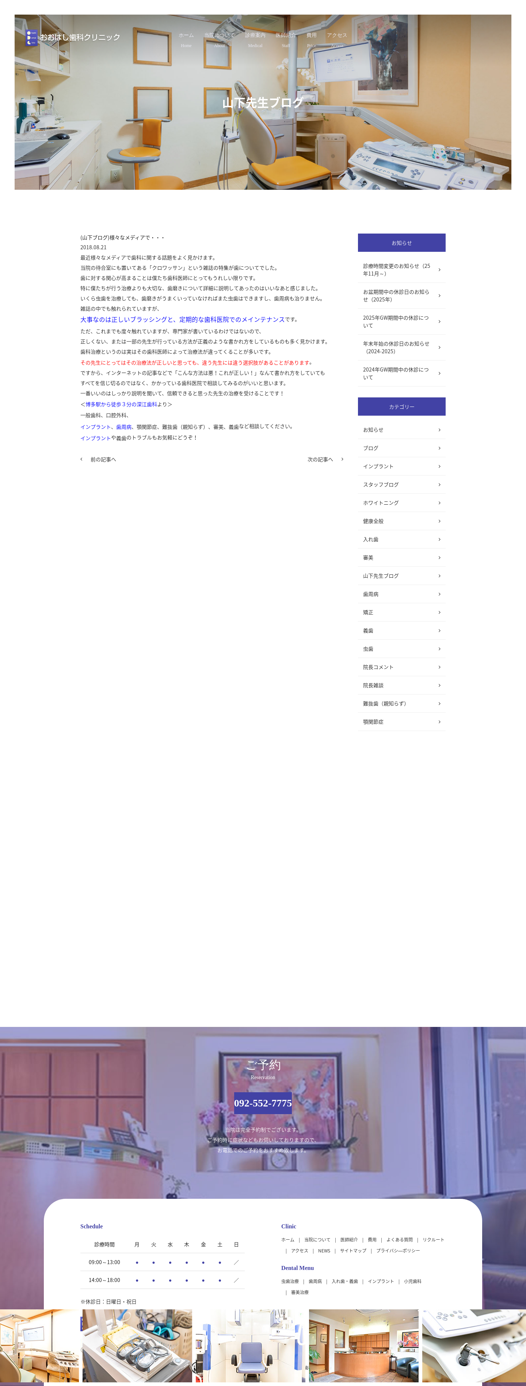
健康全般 (373, 520)
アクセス (373, 37)
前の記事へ (103, 459)
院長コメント (378, 666)
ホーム (150, 37)
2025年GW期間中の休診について (396, 321)
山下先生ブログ (381, 575)
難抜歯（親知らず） (386, 703)
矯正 (368, 612)
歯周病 (370, 593)
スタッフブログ (381, 484)
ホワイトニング (381, 502)
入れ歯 (370, 539)
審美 (368, 557)
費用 (334, 37)
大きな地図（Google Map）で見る (406, 1294)
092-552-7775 (263, 1103)
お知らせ (373, 429)
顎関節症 (373, 721)
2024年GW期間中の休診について (396, 373)
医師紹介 (294, 37)
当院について (198, 37)
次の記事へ (320, 459)
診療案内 (249, 37)
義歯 (368, 630)
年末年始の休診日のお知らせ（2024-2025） (396, 347)
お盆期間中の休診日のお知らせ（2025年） (396, 295)
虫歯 (368, 648)
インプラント (378, 466)
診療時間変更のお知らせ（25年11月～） (396, 269)
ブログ (370, 447)
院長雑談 (373, 685)
